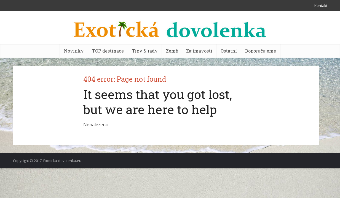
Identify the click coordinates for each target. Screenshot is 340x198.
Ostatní (229, 51)
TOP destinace (108, 51)
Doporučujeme (260, 51)
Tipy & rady (145, 51)
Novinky (74, 51)
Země (172, 51)
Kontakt (320, 5)
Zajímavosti (199, 51)
